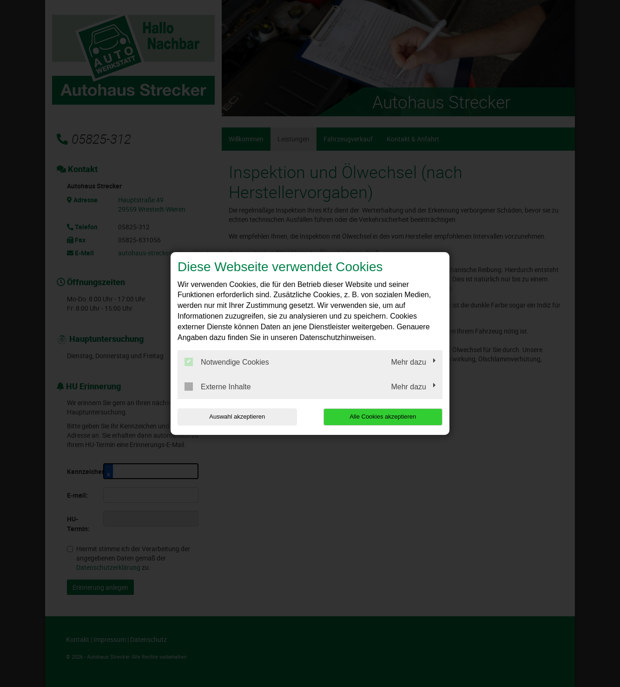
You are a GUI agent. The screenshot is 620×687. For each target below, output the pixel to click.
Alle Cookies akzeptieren (383, 416)
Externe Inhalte (218, 386)
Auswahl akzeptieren (237, 416)
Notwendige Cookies (227, 362)
